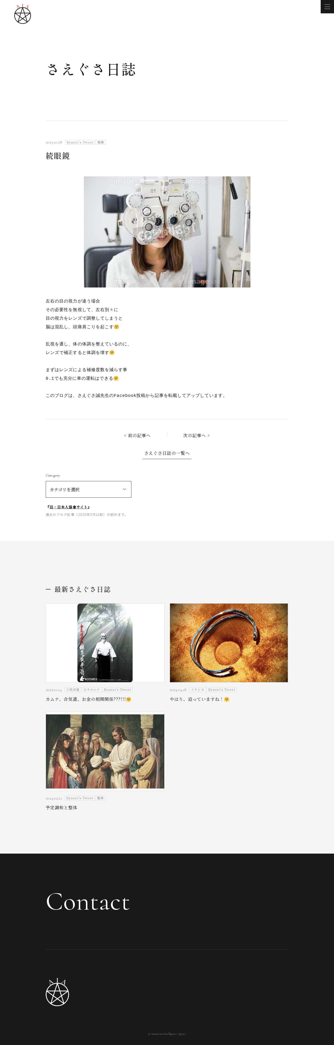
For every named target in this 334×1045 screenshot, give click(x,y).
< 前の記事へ (137, 435)
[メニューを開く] (327, 6)
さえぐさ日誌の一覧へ (167, 453)
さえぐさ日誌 (91, 68)
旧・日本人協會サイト (69, 506)
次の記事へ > (196, 435)
